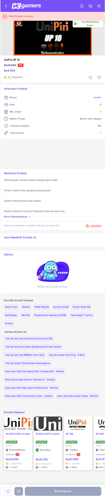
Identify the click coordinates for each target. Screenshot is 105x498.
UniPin (97, 97)
